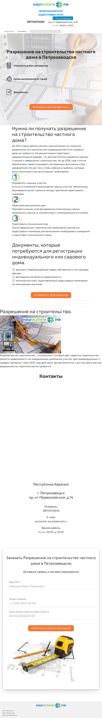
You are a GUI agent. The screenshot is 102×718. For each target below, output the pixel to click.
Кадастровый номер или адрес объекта (29, 611)
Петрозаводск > (23, 31)
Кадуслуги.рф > (10, 31)
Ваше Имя (14, 582)
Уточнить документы (51, 295)
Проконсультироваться (51, 106)
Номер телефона (17, 599)
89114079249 (35, 21)
